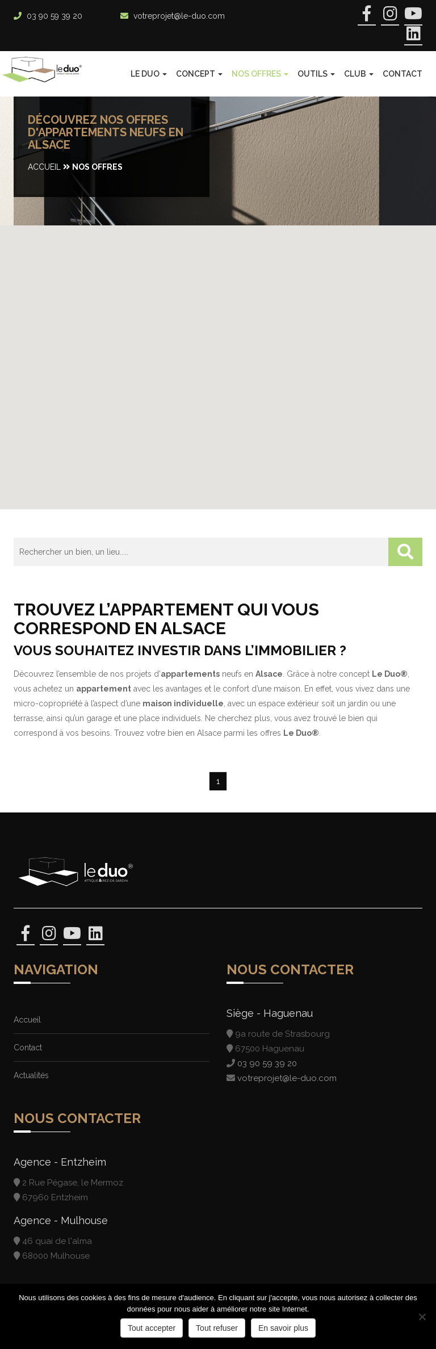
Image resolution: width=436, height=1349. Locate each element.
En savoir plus (283, 1328)
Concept (199, 73)
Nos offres (260, 73)
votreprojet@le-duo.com (179, 15)
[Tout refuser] (421, 1316)
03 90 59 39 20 (54, 15)
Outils (316, 73)
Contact (402, 73)
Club (359, 73)
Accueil (44, 166)
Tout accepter (151, 1328)
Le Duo (149, 73)
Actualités (31, 1075)
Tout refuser (217, 1328)
